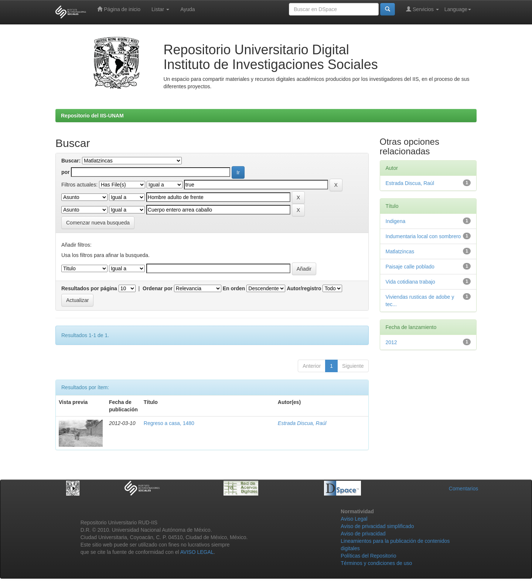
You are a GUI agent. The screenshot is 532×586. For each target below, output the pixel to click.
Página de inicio (118, 9)
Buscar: (71, 161)
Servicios (422, 9)
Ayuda (187, 9)
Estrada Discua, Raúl (302, 423)
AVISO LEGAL (197, 552)
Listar (160, 9)
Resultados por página (89, 288)
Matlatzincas (400, 251)
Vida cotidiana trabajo (410, 282)
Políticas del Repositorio (368, 556)
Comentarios (463, 488)
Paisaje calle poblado (410, 267)
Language (457, 9)
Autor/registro (304, 288)
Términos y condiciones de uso (376, 563)
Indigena (396, 221)
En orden (234, 288)
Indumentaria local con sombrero (423, 236)
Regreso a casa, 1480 (169, 423)
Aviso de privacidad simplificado (377, 526)
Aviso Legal (354, 519)
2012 (391, 342)
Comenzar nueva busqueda (98, 223)
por (65, 172)
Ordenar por (158, 288)
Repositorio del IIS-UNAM (92, 116)
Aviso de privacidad (363, 534)
